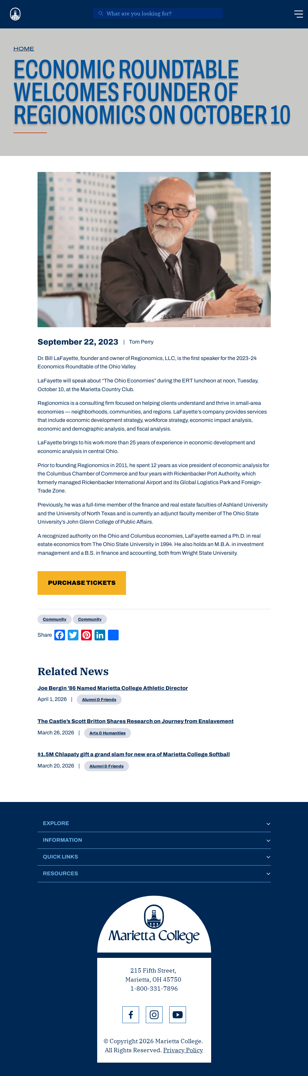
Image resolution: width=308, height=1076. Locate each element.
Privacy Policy (183, 1050)
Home (23, 49)
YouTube (177, 1014)
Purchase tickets (82, 582)
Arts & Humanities (107, 733)
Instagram (154, 1014)
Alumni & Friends (99, 699)
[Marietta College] (15, 14)
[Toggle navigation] (298, 14)
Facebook (130, 1014)
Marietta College (154, 924)
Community (54, 619)
